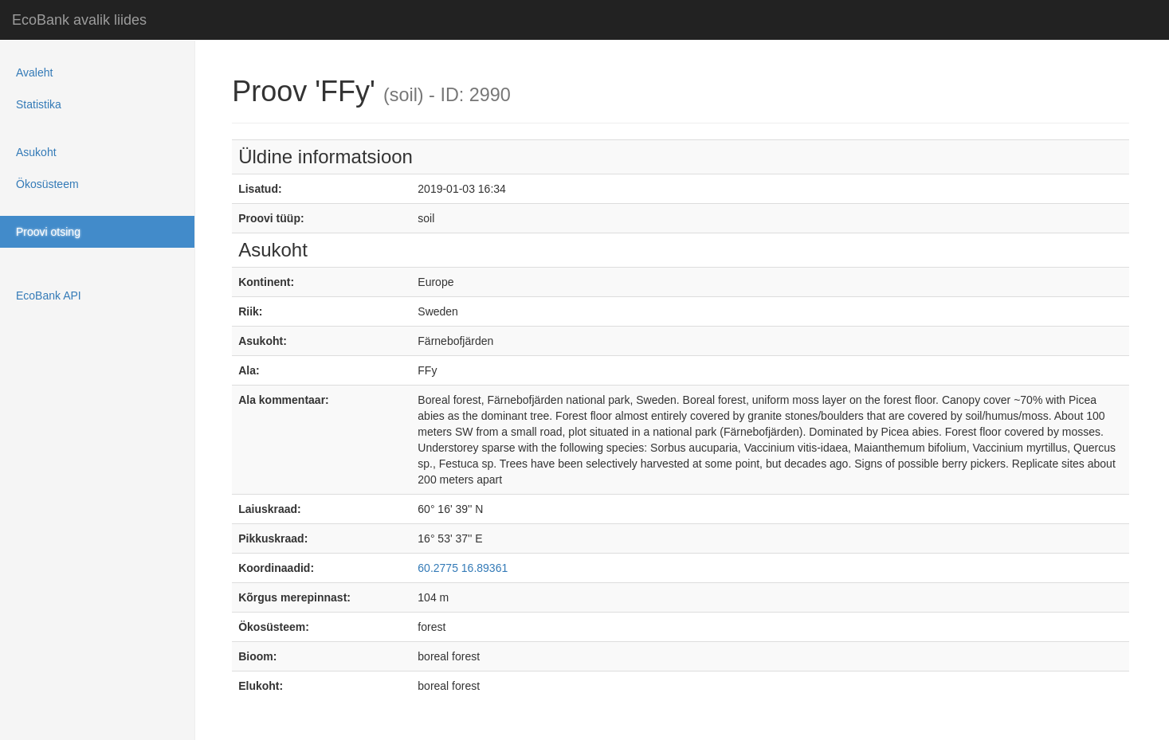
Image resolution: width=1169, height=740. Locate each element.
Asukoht (36, 152)
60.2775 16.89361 (463, 568)
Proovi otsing (48, 231)
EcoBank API (48, 295)
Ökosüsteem (47, 184)
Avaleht (34, 72)
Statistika (38, 104)
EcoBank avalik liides (79, 20)
